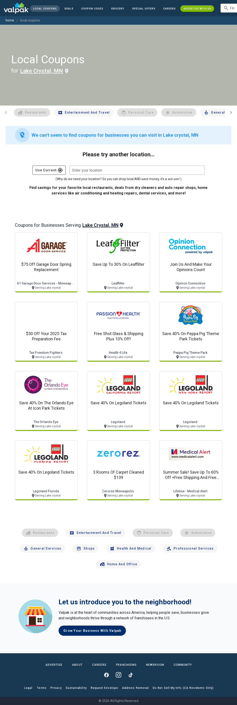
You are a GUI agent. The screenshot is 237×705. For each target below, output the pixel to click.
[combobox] (137, 170)
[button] (143, 8)
